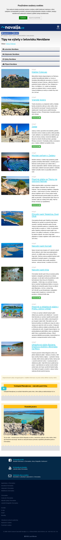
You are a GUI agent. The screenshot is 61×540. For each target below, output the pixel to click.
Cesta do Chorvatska (7, 498)
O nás (3, 510)
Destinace (5, 35)
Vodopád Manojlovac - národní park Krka (30, 386)
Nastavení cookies (6, 522)
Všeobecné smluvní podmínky (9, 520)
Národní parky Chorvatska (8, 500)
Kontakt (3, 507)
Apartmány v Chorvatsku (8, 483)
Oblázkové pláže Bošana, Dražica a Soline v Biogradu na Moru (44, 347)
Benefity (3, 515)
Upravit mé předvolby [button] (34, 17)
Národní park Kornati (42, 246)
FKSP (3, 513)
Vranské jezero (39, 100)
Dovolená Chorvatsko (7, 485)
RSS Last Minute (30, 536)
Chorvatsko (4, 495)
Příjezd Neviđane (10, 64)
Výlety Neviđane (30, 35)
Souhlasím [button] (23, 17)
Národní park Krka (40, 270)
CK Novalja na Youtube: (20, 467)
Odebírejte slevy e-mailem (20, 475)
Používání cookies (6, 525)
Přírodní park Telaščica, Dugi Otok (45, 215)
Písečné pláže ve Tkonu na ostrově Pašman (44, 180)
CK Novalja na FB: (18, 459)
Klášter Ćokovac (39, 72)
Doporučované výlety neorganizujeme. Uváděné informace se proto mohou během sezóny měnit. (30, 377)
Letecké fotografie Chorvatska (9, 503)
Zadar (34, 127)
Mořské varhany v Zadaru (43, 156)
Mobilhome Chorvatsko (7, 490)
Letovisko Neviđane (21, 35)
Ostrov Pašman (12, 35)
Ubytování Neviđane (11, 54)
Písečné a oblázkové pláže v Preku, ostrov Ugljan (45, 308)
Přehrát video (36, 117)
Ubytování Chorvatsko (7, 488)
